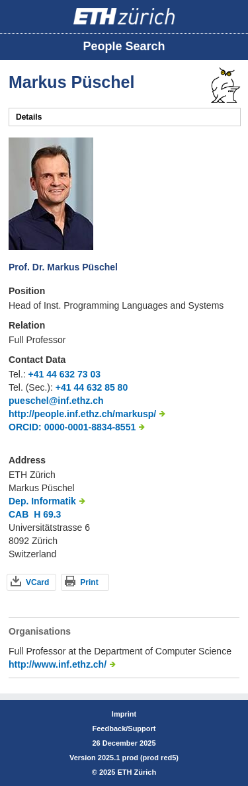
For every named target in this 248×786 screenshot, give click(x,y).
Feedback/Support (124, 728)
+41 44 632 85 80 (92, 387)
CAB (18, 514)
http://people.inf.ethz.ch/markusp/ (82, 414)
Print (89, 582)
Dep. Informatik (42, 501)
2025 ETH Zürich (127, 772)
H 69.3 (47, 514)
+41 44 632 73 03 (64, 374)
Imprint (124, 714)
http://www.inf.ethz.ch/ (57, 664)
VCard (37, 582)
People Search (124, 46)
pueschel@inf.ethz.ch (56, 400)
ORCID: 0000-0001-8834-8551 (72, 427)
